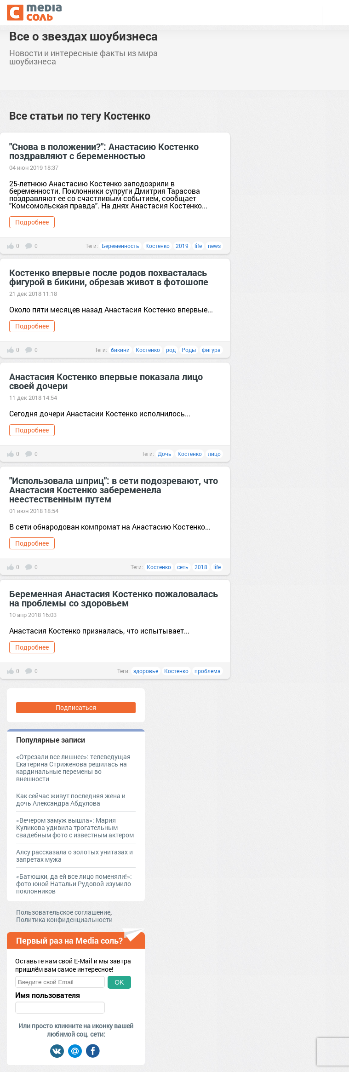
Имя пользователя (47, 995)
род (171, 349)
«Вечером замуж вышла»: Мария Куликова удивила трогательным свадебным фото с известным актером (75, 827)
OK (119, 982)
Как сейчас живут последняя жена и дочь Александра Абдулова (71, 799)
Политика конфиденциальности (64, 919)
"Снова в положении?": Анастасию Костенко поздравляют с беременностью (104, 151)
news (214, 245)
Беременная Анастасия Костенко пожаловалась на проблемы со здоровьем (113, 598)
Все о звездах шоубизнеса (83, 36)
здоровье (145, 670)
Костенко (157, 245)
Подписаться (76, 707)
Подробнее (32, 222)
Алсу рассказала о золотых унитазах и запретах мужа (74, 855)
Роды (189, 349)
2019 (182, 245)
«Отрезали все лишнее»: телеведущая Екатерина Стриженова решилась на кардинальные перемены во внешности (73, 767)
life (198, 245)
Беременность (120, 245)
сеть (183, 567)
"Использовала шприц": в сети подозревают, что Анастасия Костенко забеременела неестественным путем (113, 489)
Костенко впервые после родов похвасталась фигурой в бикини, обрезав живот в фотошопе (108, 277)
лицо (214, 453)
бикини (120, 349)
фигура (211, 349)
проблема (208, 670)
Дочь (165, 453)
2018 (201, 567)
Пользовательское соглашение (63, 912)
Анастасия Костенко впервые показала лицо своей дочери (106, 381)
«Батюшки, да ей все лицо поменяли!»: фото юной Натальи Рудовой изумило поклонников (74, 883)
